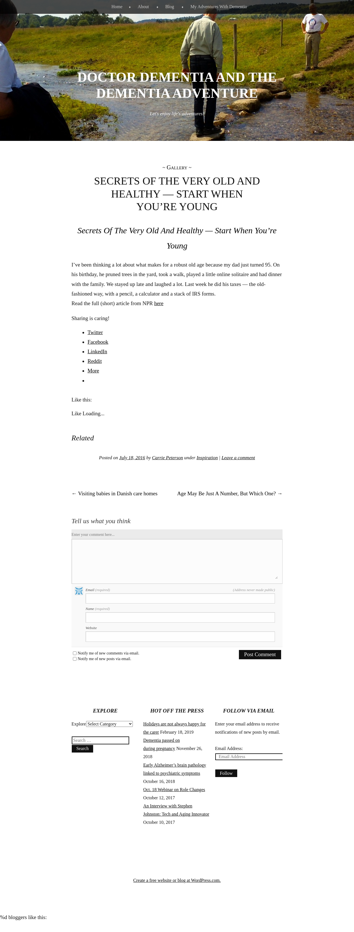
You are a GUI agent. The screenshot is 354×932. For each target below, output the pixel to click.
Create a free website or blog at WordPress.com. (177, 880)
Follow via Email (248, 711)
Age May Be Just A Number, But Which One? (230, 493)
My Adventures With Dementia (219, 6)
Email (180, 590)
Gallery (177, 167)
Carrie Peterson (167, 457)
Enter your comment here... (93, 534)
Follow (226, 773)
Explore (78, 724)
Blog (169, 6)
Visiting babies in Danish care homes (114, 493)
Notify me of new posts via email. (104, 659)
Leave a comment (238, 457)
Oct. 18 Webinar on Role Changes (174, 789)
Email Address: (229, 748)
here (158, 303)
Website (91, 628)
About (143, 6)
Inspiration (207, 457)
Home (116, 6)
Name (98, 609)
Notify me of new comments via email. (108, 653)
